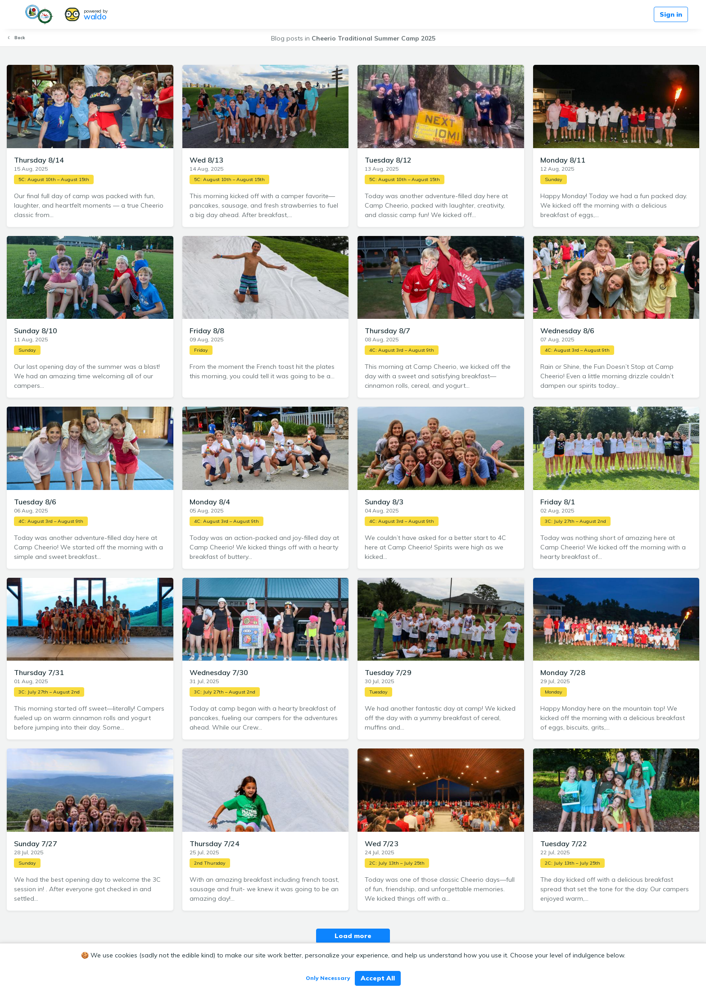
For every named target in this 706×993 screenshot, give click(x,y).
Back (16, 37)
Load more (353, 936)
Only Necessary (328, 978)
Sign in (671, 14)
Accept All (378, 978)
